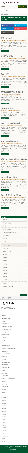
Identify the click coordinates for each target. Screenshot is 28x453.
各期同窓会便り (6, 248)
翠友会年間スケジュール (7, 326)
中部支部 (5, 264)
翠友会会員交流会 (7, 223)
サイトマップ (4, 298)
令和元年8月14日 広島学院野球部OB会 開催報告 (14, 159)
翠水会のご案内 (5, 74)
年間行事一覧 (5, 332)
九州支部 (5, 267)
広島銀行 (4, 430)
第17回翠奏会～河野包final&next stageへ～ (13, 56)
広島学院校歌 (5, 370)
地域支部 (4, 397)
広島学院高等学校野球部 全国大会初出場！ (12, 92)
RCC (3, 433)
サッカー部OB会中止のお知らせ (9, 141)
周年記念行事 (5, 386)
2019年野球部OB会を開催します (10, 177)
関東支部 (5, 257)
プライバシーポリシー (18, 297)
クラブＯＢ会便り (22, 40)
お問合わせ (9, 297)
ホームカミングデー (7, 229)
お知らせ (15, 40)
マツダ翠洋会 (6, 279)
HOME (3, 297)
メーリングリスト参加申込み (8, 378)
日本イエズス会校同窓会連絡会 (10, 232)
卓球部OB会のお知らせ (7, 38)
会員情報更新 (5, 375)
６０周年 (5, 254)
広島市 (3, 422)
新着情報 (4, 315)
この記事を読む (5, 103)
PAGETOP (23, 294)
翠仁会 (4, 283)
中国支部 (5, 273)
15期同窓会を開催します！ (8, 108)
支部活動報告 (6, 235)
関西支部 (5, 260)
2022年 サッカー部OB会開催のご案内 (11, 123)
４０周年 (4, 389)
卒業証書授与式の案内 (8, 286)
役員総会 (5, 220)
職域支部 (4, 416)
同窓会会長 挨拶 (6, 318)
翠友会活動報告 (5, 334)
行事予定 (4, 321)
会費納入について (6, 381)
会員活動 (10, 40)
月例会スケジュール (6, 329)
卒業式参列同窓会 (6, 345)
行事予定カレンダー (6, 323)
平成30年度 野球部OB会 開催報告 (11, 195)
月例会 (4, 226)
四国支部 (5, 270)
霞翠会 (3, 438)
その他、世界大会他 (6, 354)
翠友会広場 (4, 356)
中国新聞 (4, 425)
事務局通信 (4, 373)
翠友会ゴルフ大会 (7, 251)
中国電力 (5, 276)
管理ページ (12, 298)
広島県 (3, 419)
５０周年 (4, 392)
